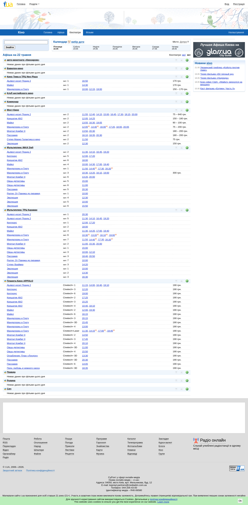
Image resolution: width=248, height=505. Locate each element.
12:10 (92, 252)
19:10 (106, 285)
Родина (9, 380)
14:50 (85, 335)
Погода (69, 442)
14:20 (92, 231)
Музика (100, 453)
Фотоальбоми (134, 446)
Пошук (68, 438)
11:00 (85, 185)
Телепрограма (135, 442)
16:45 (113, 114)
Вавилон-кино (13, 68)
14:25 (92, 118)
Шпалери (39, 450)
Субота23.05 (76, 48)
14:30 (85, 85)
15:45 (85, 322)
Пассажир (12, 135)
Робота (38, 438)
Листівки (69, 450)
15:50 (85, 206)
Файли (37, 453)
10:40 (85, 306)
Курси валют (165, 442)
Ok (240, 500)
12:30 (85, 143)
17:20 (112, 127)
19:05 (99, 122)
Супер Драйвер (15, 264)
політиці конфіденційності (163, 499)
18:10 (92, 306)
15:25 (85, 301)
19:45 (110, 331)
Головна (21, 4)
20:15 (85, 318)
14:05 (85, 364)
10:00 (85, 89)
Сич (7, 388)
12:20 (85, 289)
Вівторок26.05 (136, 48)
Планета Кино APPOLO (18, 281)
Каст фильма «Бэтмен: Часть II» (217, 88)
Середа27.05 (155, 48)
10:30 (85, 172)
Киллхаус (12, 156)
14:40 (94, 127)
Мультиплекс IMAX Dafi (18, 147)
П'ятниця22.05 (58, 48)
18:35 (92, 135)
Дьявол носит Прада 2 (19, 81)
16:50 (85, 81)
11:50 (85, 139)
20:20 (108, 168)
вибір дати (77, 42)
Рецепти (69, 453)
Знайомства (102, 446)
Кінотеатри (75, 32)
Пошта (6, 438)
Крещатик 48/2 (14, 118)
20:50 (92, 256)
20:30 (92, 131)
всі (188, 55)
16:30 (92, 122)
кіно (209, 63)
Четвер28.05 (175, 48)
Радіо (6, 457)
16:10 (85, 135)
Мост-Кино (11, 110)
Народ (37, 446)
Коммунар (11, 101)
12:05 (85, 118)
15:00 (106, 114)
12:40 (92, 114)
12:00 (85, 156)
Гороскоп (101, 442)
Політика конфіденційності (40, 470)
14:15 (99, 114)
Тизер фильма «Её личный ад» (217, 74)
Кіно (161, 450)
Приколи (69, 446)
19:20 (106, 152)
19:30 (92, 310)
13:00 (85, 326)
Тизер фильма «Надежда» (214, 78)
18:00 (119, 127)
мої (183, 55)
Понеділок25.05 (117, 48)
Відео (6, 450)
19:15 (127, 114)
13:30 (85, 272)
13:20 (92, 172)
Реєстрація (239, 4)
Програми (101, 438)
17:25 (85, 297)
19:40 (106, 164)
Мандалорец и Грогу (18, 89)
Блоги (162, 446)
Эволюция (12, 143)
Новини (131, 450)
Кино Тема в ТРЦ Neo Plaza (21, 76)
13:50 (85, 131)
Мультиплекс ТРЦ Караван (20, 210)
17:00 (99, 164)
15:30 (92, 244)
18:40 (85, 256)
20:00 (134, 114)
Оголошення (40, 442)
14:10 (92, 152)
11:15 (85, 285)
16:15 (85, 314)
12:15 (92, 89)
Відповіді (132, 453)
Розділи (33, 4)
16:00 (103, 127)
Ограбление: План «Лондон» (22, 355)
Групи (162, 453)
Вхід (227, 4)
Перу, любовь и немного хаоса (23, 368)
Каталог (131, 438)
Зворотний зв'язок (12, 470)
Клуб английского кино (18, 93)
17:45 (85, 339)
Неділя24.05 (96, 48)
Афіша (60, 32)
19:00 (99, 89)
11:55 (85, 114)
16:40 (99, 285)
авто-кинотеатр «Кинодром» (21, 60)
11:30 (85, 152)
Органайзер (9, 453)
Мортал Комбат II (16, 131)
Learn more (163, 502)
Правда (10, 372)
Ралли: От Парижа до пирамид (23, 193)
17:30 (120, 114)
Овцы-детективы (16, 181)
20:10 (85, 343)
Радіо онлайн (213, 440)
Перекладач (9, 446)
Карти (99, 450)
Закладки (164, 438)
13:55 (85, 122)
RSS (5, 442)
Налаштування (236, 32)
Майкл (10, 85)
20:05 (126, 127)
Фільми (89, 32)
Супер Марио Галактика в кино (23, 139)
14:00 (92, 285)
